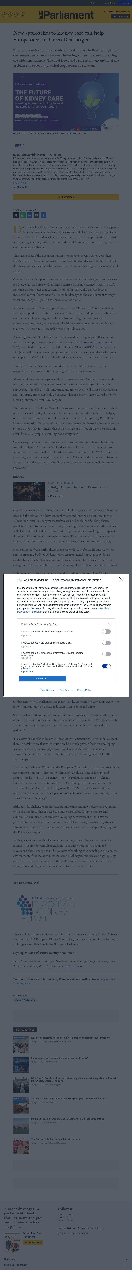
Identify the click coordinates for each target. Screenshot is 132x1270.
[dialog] (66, 635)
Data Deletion (48, 690)
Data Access (65, 690)
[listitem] (66, 624)
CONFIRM (42, 678)
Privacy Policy (84, 690)
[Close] (122, 580)
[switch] (106, 631)
